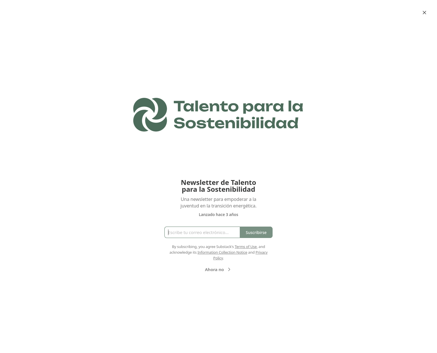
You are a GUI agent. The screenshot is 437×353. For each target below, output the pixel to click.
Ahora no (218, 269)
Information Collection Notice (222, 252)
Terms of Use (246, 246)
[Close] (424, 12)
